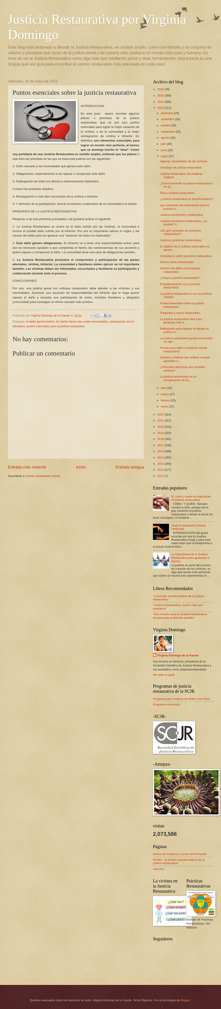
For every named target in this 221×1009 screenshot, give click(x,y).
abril (164, 388)
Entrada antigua (130, 467)
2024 (161, 101)
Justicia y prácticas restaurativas (180, 240)
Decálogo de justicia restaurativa (181, 167)
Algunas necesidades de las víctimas (183, 161)
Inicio (80, 467)
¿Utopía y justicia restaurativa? (180, 277)
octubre (166, 125)
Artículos (158, 869)
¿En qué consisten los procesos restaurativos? (180, 232)
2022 (161, 414)
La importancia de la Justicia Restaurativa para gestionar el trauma (190, 558)
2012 (161, 476)
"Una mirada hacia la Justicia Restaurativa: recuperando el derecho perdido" (180, 615)
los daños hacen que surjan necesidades (82, 321)
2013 (161, 469)
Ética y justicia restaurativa (177, 193)
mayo (165, 156)
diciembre (167, 113)
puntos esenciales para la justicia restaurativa (56, 326)
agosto (165, 137)
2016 (161, 451)
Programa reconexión (166, 704)
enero (165, 406)
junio (164, 150)
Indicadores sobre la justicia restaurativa (185, 256)
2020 (161, 426)
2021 (161, 420)
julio (164, 144)
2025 (161, 95)
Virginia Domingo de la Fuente (178, 655)
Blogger (185, 1000)
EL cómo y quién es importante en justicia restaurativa (191, 498)
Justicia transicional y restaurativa (181, 214)
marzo (165, 394)
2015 (161, 457)
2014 (161, 463)
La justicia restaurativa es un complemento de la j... (178, 378)
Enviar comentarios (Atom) (43, 476)
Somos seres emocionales (177, 262)
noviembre (168, 119)
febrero (166, 400)
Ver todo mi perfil (164, 674)
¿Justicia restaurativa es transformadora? (186, 199)
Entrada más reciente (27, 467)
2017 (161, 445)
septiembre (168, 131)
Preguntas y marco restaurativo (180, 312)
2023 (161, 107)
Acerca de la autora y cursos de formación (180, 854)
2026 (161, 89)
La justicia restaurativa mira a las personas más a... (181, 320)
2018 (161, 439)
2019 (161, 433)
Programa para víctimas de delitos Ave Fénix (181, 699)
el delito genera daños (40, 321)
